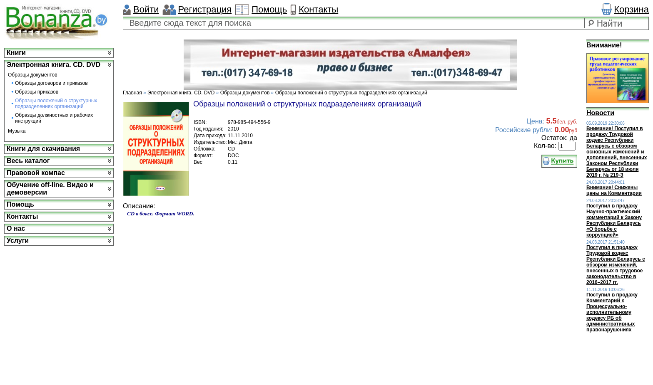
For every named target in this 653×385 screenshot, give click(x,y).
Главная (132, 93)
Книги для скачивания (43, 148)
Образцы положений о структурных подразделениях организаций (56, 103)
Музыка (16, 131)
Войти (146, 9)
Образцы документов (32, 75)
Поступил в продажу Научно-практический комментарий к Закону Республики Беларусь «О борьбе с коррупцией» (614, 220)
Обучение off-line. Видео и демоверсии (50, 188)
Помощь (269, 9)
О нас (16, 228)
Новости (600, 112)
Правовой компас (36, 172)
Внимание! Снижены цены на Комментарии (614, 190)
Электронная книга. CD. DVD (53, 64)
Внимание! (604, 45)
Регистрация (205, 9)
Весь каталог (28, 160)
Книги (16, 52)
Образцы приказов (36, 92)
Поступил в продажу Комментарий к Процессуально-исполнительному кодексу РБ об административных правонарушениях (612, 312)
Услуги (18, 240)
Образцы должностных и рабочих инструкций (54, 118)
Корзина (631, 9)
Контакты (318, 9)
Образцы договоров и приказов (51, 83)
